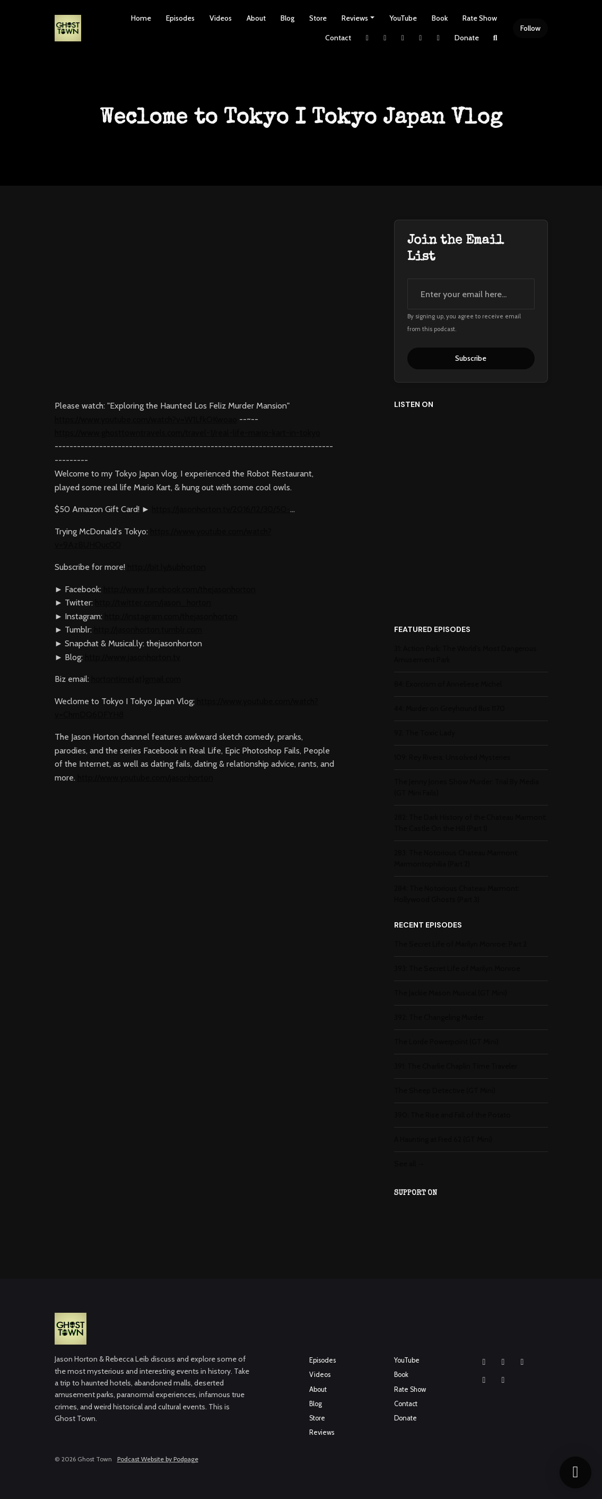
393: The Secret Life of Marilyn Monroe (457, 968)
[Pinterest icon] (503, 1380)
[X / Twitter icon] (484, 1380)
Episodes (180, 18)
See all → (409, 1163)
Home (141, 18)
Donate (467, 37)
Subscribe (470, 358)
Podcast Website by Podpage (157, 1459)
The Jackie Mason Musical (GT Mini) (450, 993)
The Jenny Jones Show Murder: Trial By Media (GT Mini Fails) (466, 787)
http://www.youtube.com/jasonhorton (145, 778)
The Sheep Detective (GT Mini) (444, 1090)
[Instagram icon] (484, 1362)
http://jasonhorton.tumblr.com (148, 630)
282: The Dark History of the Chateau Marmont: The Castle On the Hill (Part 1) (470, 822)
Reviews (355, 18)
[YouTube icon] (522, 1362)
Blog (287, 18)
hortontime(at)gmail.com (136, 679)
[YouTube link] (421, 38)
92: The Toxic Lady (424, 733)
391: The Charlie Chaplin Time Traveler (455, 1066)
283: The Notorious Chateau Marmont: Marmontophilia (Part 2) (456, 858)
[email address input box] (471, 294)
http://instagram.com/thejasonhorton (171, 616)
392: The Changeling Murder (439, 1017)
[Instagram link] (385, 38)
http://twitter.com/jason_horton (153, 602)
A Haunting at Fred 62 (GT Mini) (443, 1139)
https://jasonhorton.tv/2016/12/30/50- (221, 509)
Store (318, 18)
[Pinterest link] (439, 38)
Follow (530, 28)
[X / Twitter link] (368, 38)
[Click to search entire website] (495, 38)
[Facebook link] (403, 38)
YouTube (403, 18)
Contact (338, 37)
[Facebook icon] (503, 1362)
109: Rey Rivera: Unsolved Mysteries (452, 757)
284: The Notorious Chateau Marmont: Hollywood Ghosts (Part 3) (456, 893)
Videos (221, 18)
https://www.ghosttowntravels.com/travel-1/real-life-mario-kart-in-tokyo (187, 433)
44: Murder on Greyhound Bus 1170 (449, 708)
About (256, 18)
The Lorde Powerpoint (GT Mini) (446, 1041)
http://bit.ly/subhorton (166, 567)
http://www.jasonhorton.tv (132, 657)
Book (440, 18)
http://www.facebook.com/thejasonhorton (179, 589)
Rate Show (480, 18)
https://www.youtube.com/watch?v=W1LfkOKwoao (146, 419)
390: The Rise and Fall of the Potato (452, 1115)
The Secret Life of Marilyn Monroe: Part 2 (460, 944)
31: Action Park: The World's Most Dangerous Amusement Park (465, 654)
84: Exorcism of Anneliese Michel (448, 684)
